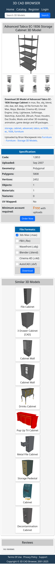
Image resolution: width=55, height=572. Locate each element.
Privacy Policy (30, 557)
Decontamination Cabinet (28, 520)
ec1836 (44, 128)
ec (6, 131)
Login (45, 9)
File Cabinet (28, 298)
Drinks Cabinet (28, 398)
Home (10, 9)
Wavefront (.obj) (29, 246)
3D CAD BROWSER (26, 3)
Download (27, 270)
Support (43, 557)
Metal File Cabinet (28, 446)
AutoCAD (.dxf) (28, 264)
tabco (36, 128)
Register (34, 9)
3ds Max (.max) (28, 235)
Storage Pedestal (28, 470)
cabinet (17, 128)
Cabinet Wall (28, 350)
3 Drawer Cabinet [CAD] (28, 324)
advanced (27, 128)
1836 (10, 131)
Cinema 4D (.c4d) (29, 258)
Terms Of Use (15, 557)
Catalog (21, 9)
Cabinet (28, 494)
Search (45, 15)
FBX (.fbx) (25, 240)
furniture (19, 131)
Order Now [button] (27, 218)
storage (9, 128)
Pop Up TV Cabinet (28, 422)
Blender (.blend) (29, 252)
